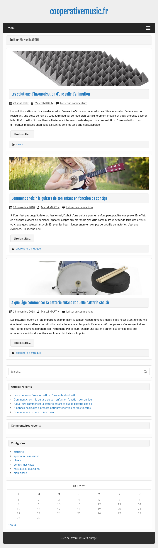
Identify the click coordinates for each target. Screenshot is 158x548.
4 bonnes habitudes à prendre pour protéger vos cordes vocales (52, 407)
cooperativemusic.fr (79, 11)
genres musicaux (24, 464)
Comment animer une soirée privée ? (36, 412)
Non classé (20, 472)
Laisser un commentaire (73, 103)
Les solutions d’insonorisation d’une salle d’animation (50, 94)
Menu (11, 27)
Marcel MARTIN (44, 103)
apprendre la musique (28, 248)
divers (19, 144)
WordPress (77, 537)
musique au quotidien (27, 468)
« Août (12, 524)
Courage (92, 537)
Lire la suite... (22, 134)
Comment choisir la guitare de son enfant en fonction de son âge (59, 198)
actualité (19, 451)
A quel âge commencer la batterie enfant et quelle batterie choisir (60, 302)
